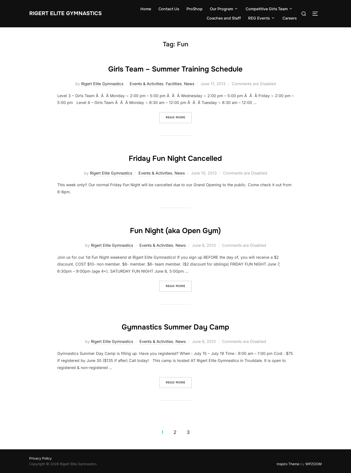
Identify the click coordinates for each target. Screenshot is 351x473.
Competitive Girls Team (269, 8)
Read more (175, 117)
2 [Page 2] (175, 432)
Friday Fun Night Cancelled (175, 157)
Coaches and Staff (224, 18)
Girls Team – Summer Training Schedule (175, 68)
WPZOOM (313, 464)
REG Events (261, 18)
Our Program (224, 8)
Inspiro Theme (288, 464)
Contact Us (168, 8)
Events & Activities (146, 83)
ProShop (194, 8)
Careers (290, 18)
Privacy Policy (40, 458)
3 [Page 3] (188, 432)
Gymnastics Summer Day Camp (175, 326)
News (189, 83)
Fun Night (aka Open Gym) (175, 229)
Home (145, 8)
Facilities (174, 83)
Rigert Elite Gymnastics (72, 13)
